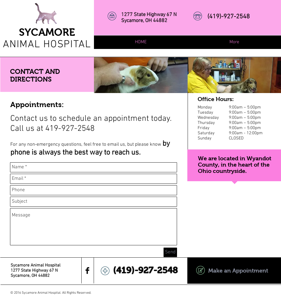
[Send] (170, 252)
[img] (141, 75)
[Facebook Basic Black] (87, 270)
